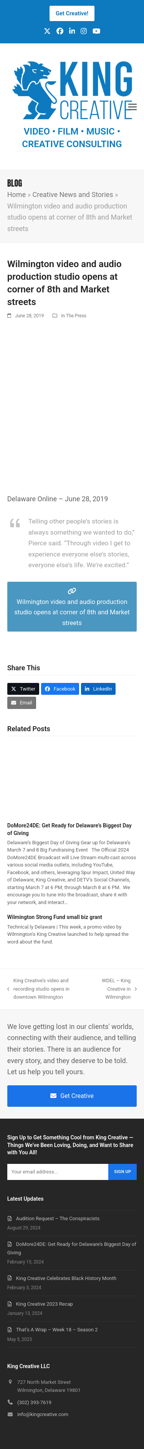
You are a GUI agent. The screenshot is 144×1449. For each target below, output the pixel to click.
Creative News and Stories (73, 194)
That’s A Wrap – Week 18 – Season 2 (57, 1329)
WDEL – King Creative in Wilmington (116, 989)
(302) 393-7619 (34, 1402)
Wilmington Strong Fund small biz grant (54, 917)
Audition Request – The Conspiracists (57, 1218)
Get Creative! (72, 13)
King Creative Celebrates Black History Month (66, 1278)
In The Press (73, 315)
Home (16, 194)
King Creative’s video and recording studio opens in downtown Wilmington (38, 989)
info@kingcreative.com (42, 1414)
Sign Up (122, 1171)
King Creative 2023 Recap (44, 1304)
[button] (132, 106)
